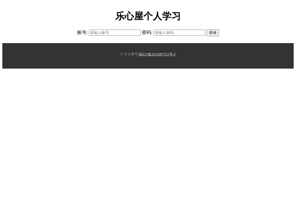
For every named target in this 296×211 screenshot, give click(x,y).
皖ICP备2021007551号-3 (157, 54)
